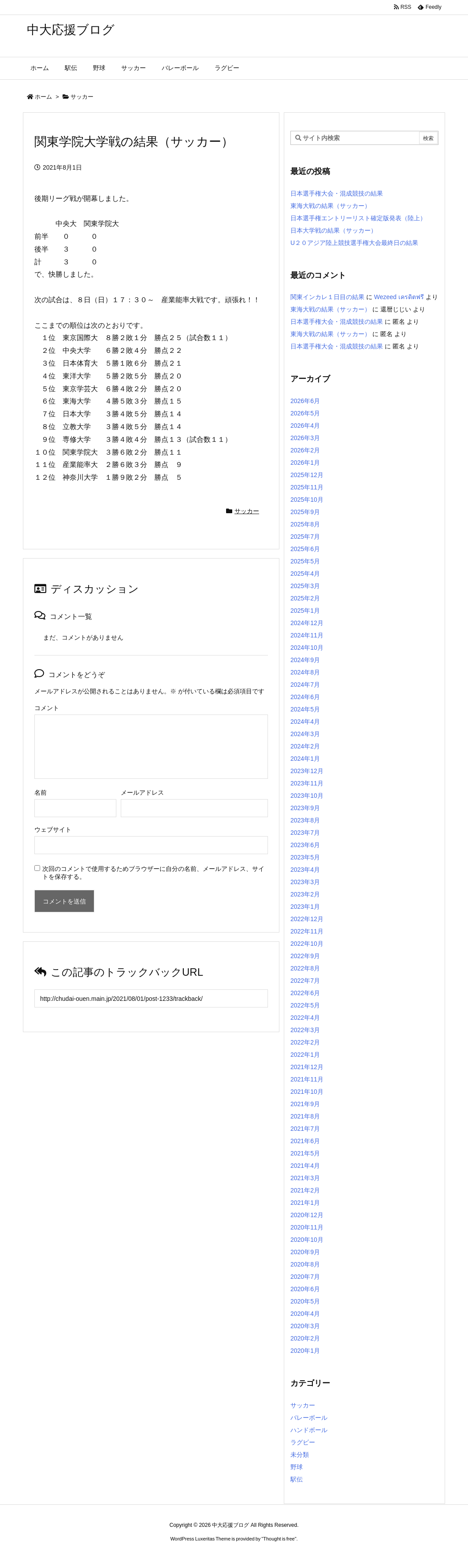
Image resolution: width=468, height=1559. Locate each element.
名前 (40, 792)
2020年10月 (306, 1239)
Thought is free (278, 1538)
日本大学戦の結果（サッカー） (333, 230)
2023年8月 (305, 820)
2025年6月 (305, 548)
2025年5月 (305, 561)
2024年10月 (306, 647)
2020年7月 (305, 1276)
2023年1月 (305, 906)
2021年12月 (306, 1066)
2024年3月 (305, 733)
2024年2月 (305, 746)
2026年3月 (305, 437)
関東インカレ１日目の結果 (327, 296)
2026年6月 (305, 400)
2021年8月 (305, 1116)
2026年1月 (305, 462)
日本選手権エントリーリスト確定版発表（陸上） (358, 218)
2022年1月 (305, 1054)
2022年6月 (305, 992)
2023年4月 (305, 869)
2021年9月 (305, 1103)
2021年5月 (305, 1153)
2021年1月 (305, 1202)
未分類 (299, 1454)
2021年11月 (306, 1079)
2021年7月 (305, 1128)
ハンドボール (308, 1429)
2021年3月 (305, 1177)
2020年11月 (306, 1227)
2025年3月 (305, 585)
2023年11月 (306, 783)
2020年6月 (305, 1288)
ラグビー (302, 1442)
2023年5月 (305, 857)
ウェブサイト (52, 829)
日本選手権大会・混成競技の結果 (336, 193)
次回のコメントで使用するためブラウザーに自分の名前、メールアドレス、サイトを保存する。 (153, 872)
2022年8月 (305, 968)
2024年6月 (305, 696)
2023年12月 (306, 770)
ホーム (43, 96)
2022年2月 (305, 1042)
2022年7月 (305, 980)
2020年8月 (305, 1264)
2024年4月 (305, 721)
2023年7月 (305, 832)
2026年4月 (305, 425)
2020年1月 (305, 1350)
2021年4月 (305, 1165)
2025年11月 (306, 487)
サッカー (82, 96)
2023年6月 (305, 844)
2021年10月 (306, 1091)
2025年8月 (305, 524)
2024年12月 (306, 622)
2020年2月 (305, 1338)
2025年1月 (305, 610)
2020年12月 (306, 1214)
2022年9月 (305, 955)
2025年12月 (306, 474)
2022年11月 (306, 931)
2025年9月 (305, 511)
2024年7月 (305, 684)
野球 (296, 1466)
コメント (46, 707)
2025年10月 (306, 499)
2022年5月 (305, 1005)
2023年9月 (305, 807)
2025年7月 (305, 536)
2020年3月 (305, 1325)
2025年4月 (305, 573)
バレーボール (308, 1417)
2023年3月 (305, 881)
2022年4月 (305, 1017)
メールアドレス (142, 792)
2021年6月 (305, 1140)
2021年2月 (305, 1190)
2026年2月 (305, 450)
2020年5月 (305, 1301)
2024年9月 (305, 659)
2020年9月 (305, 1251)
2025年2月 (305, 598)
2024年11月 (306, 635)
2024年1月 (305, 758)
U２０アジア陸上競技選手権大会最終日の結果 (354, 242)
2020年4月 (305, 1313)
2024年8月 (305, 672)
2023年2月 (305, 894)
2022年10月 (306, 943)
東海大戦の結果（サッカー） (330, 205)
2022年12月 (306, 918)
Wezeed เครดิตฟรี (399, 296)
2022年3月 (305, 1029)
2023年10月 (306, 795)
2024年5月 (305, 709)
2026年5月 (305, 413)
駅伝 (296, 1479)
